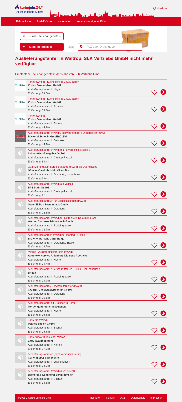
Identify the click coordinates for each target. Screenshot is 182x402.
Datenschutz (138, 397)
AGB (123, 397)
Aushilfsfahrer (45, 21)
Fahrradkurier (24, 21)
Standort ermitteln (40, 46)
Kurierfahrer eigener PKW (91, 21)
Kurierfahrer (64, 21)
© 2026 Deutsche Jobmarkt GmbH (35, 398)
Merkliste (160, 8)
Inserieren (95, 397)
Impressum (156, 397)
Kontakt (110, 397)
